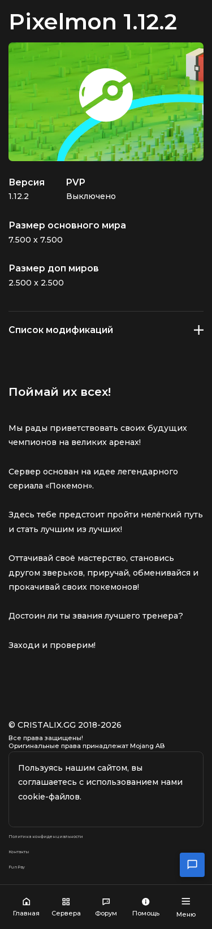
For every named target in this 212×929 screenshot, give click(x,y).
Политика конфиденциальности (78, 846)
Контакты (28, 864)
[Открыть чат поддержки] (192, 865)
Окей (106, 803)
